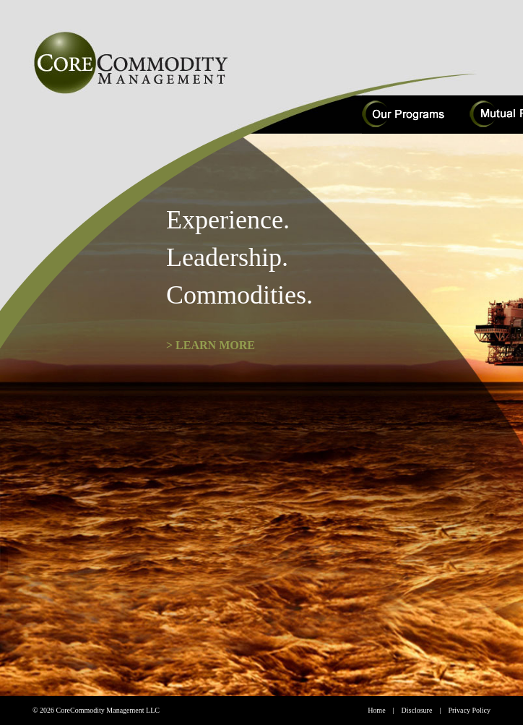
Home (376, 710)
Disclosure (417, 710)
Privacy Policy (469, 710)
